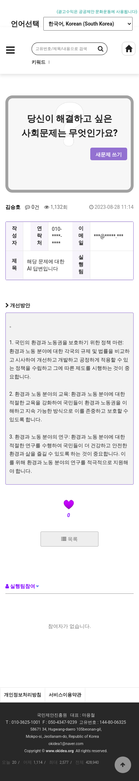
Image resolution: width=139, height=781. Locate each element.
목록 (69, 539)
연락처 (39, 235)
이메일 (80, 235)
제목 (14, 264)
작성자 (14, 235)
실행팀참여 (20, 586)
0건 (32, 207)
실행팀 (80, 264)
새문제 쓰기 (109, 154)
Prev (5, 8)
